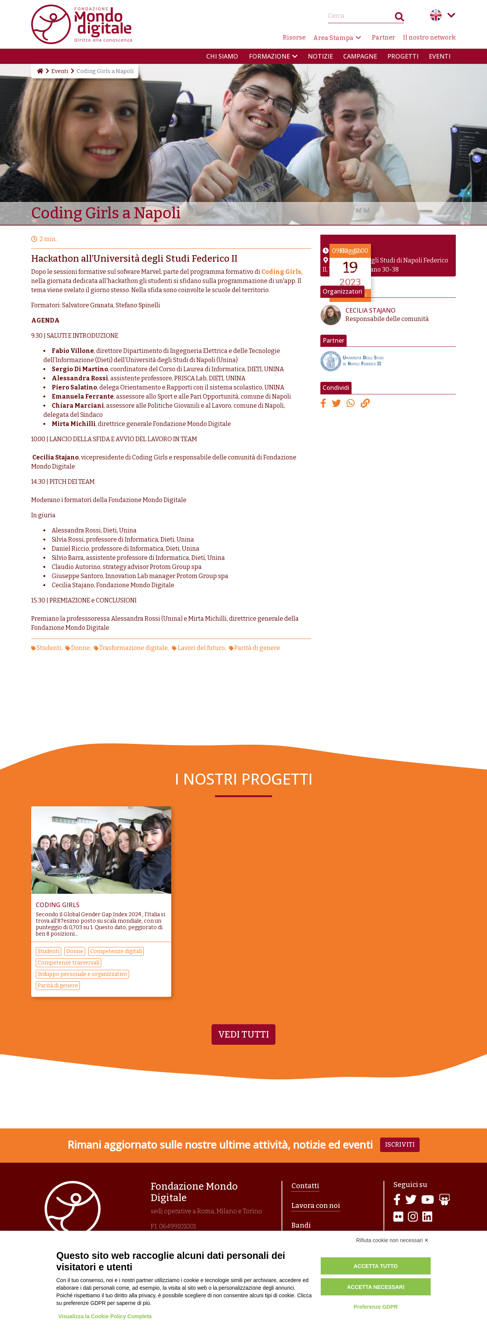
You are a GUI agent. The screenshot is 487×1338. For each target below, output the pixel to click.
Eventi (439, 56)
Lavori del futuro (201, 648)
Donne (80, 648)
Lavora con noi (315, 1205)
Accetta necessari (375, 1287)
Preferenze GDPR (375, 1307)
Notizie (320, 56)
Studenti (49, 648)
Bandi (301, 1225)
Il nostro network (429, 37)
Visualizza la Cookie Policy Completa (105, 1316)
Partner (383, 37)
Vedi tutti (243, 1034)
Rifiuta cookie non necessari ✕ (392, 1240)
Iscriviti (400, 1144)
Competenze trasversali (68, 963)
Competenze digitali (116, 951)
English (436, 15)
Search (399, 18)
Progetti (403, 56)
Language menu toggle (451, 15)
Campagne (360, 56)
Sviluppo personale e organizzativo (82, 974)
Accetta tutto (376, 1266)
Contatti (305, 1186)
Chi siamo (222, 56)
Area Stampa (333, 37)
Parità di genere (257, 648)
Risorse (294, 37)
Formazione (269, 56)
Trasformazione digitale (133, 648)
